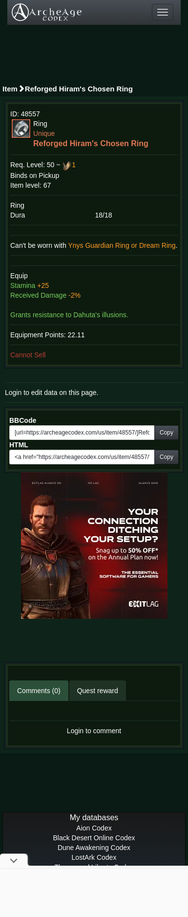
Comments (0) (39, 691)
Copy (166, 432)
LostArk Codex (94, 857)
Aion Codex (93, 828)
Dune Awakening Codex (94, 848)
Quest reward (97, 691)
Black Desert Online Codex (94, 838)
